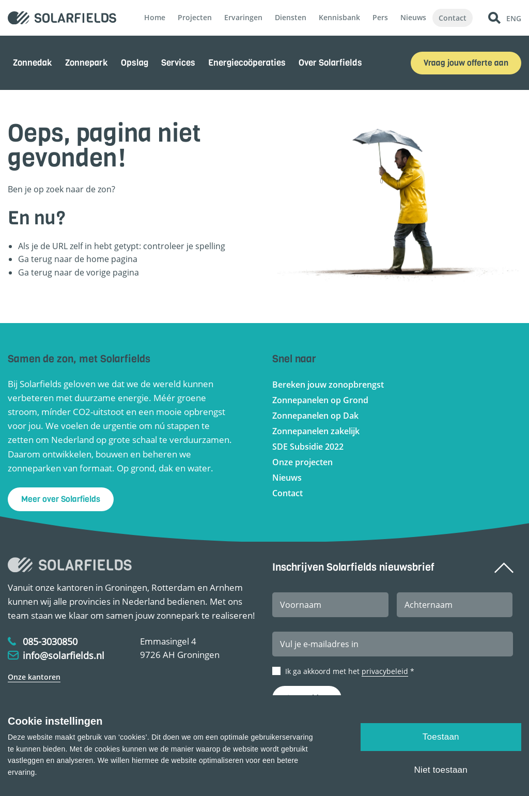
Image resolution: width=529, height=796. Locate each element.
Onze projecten (302, 462)
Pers (380, 17)
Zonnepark (86, 63)
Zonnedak (32, 63)
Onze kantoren (34, 677)
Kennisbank (339, 17)
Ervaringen (243, 17)
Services (178, 63)
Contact (452, 18)
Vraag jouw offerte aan (466, 62)
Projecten (195, 17)
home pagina (111, 259)
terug (41, 272)
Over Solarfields (330, 63)
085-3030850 (50, 641)
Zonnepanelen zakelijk (316, 431)
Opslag (134, 63)
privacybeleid (385, 671)
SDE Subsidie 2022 (308, 446)
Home (154, 17)
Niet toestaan (441, 770)
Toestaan (441, 737)
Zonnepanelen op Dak (315, 415)
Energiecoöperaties (247, 63)
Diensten (290, 17)
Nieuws (413, 17)
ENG (513, 18)
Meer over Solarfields (60, 499)
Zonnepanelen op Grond (320, 400)
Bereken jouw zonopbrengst (328, 384)
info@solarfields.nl (63, 655)
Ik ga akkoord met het (349, 671)
